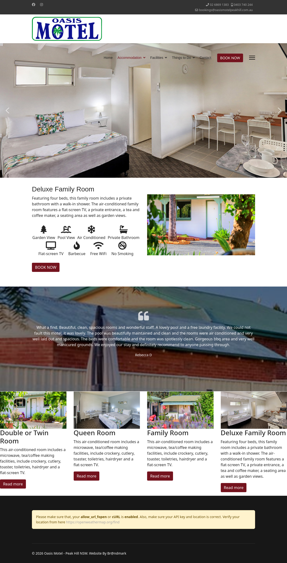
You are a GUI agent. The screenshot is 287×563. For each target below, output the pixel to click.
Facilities (156, 58)
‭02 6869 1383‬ (219, 5)
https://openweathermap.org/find (93, 522)
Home (108, 58)
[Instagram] (41, 4)
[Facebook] (33, 4)
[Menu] (252, 57)
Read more (13, 484)
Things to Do (181, 58)
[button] (7, 110)
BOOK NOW (45, 267)
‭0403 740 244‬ (243, 5)
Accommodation (130, 58)
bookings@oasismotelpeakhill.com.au (226, 10)
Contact (205, 58)
